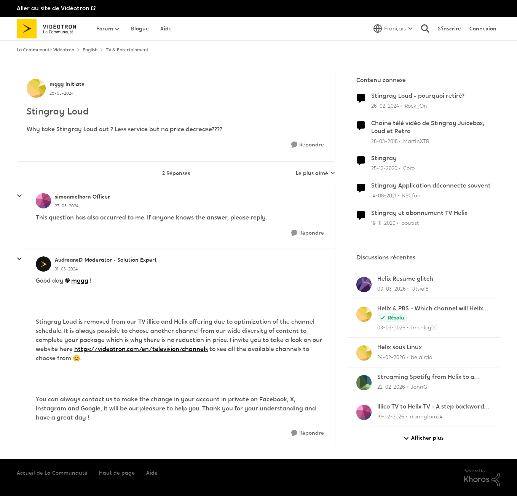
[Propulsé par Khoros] (482, 477)
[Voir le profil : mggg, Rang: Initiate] (36, 88)
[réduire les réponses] (19, 195)
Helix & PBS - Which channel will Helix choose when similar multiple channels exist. (432, 309)
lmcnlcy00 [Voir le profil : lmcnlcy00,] (424, 327)
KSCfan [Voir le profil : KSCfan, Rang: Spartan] (411, 195)
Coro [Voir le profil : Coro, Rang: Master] (409, 168)
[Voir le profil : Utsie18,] (364, 284)
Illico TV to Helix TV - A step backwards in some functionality (432, 407)
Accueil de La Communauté (52, 472)
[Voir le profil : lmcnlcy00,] (364, 314)
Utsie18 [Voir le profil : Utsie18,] (420, 288)
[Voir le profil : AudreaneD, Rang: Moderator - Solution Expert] (43, 264)
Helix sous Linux (399, 347)
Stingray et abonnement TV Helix (419, 213)
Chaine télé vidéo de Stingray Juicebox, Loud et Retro (427, 127)
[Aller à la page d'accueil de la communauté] (49, 28)
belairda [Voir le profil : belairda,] (421, 357)
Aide (152, 472)
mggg (79, 281)
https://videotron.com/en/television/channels (141, 349)
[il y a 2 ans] (385, 106)
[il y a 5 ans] (384, 168)
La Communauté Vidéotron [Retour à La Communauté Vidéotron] (45, 50)
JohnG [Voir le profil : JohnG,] (419, 386)
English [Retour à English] (90, 50)
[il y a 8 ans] (384, 141)
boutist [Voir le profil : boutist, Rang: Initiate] (410, 222)
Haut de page (117, 472)
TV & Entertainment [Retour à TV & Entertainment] (127, 50)
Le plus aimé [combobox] (315, 173)
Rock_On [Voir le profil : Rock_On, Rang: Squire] (416, 105)
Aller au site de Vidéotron (53, 8)
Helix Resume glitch (405, 279)
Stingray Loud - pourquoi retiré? (417, 96)
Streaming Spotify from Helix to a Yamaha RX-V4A (425, 377)
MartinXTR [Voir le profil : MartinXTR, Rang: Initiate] (416, 140)
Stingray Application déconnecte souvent (431, 185)
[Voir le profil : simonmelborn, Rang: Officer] (43, 200)
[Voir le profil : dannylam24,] (364, 412)
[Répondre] (308, 145)
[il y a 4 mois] (391, 289)
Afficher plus (423, 438)
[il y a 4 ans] (383, 196)
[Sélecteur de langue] (393, 28)
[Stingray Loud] (66, 205)
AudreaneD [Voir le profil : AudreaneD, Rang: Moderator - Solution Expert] (69, 259)
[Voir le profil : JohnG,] (364, 382)
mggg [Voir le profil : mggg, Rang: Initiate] (56, 84)
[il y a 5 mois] (391, 357)
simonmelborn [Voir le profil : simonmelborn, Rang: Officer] (73, 196)
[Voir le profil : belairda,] (364, 353)
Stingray (384, 158)
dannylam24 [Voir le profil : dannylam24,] (426, 416)
